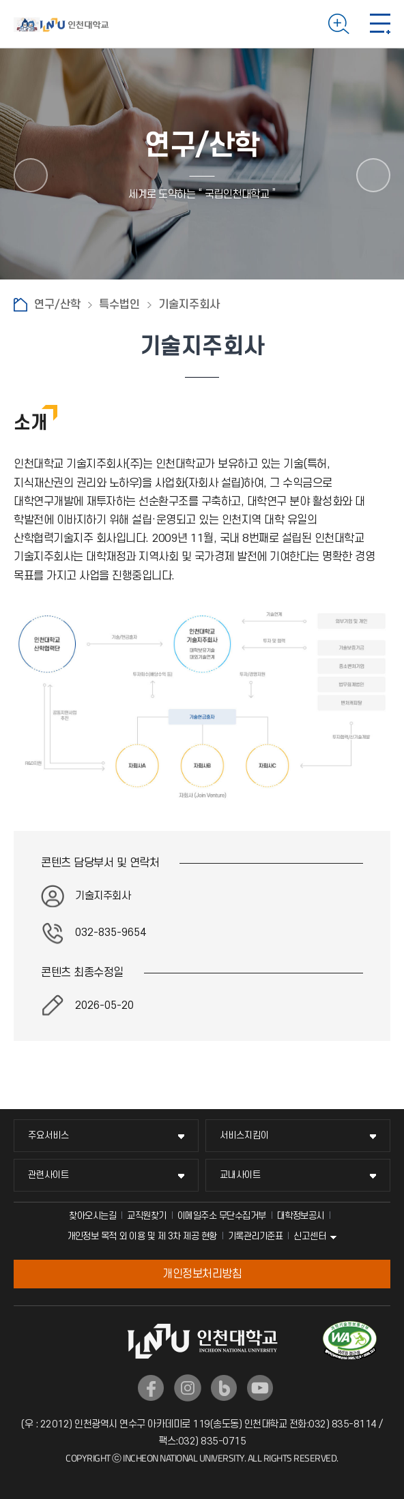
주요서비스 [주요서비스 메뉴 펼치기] (48, 1135)
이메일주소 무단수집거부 (221, 1216)
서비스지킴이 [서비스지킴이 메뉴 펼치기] (244, 1135)
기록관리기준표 (255, 1236)
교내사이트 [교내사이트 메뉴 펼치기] (240, 1175)
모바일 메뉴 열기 (380, 24)
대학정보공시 (300, 1216)
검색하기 (338, 24)
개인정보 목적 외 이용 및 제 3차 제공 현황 (142, 1236)
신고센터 (309, 1236)
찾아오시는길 (92, 1216)
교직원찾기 (147, 1216)
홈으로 (20, 305)
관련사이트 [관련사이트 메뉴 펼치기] (48, 1175)
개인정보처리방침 (202, 1274)
